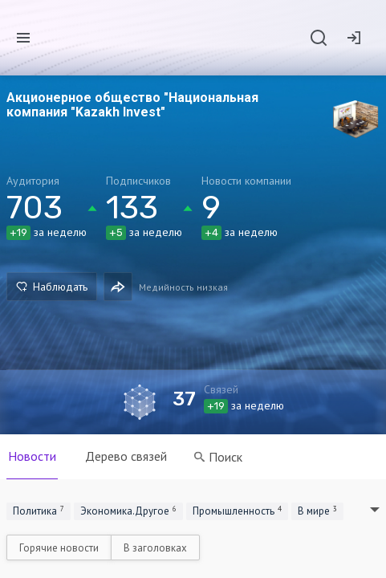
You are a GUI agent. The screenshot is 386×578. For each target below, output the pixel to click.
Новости (32, 456)
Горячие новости (59, 548)
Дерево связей (126, 456)
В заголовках (155, 548)
